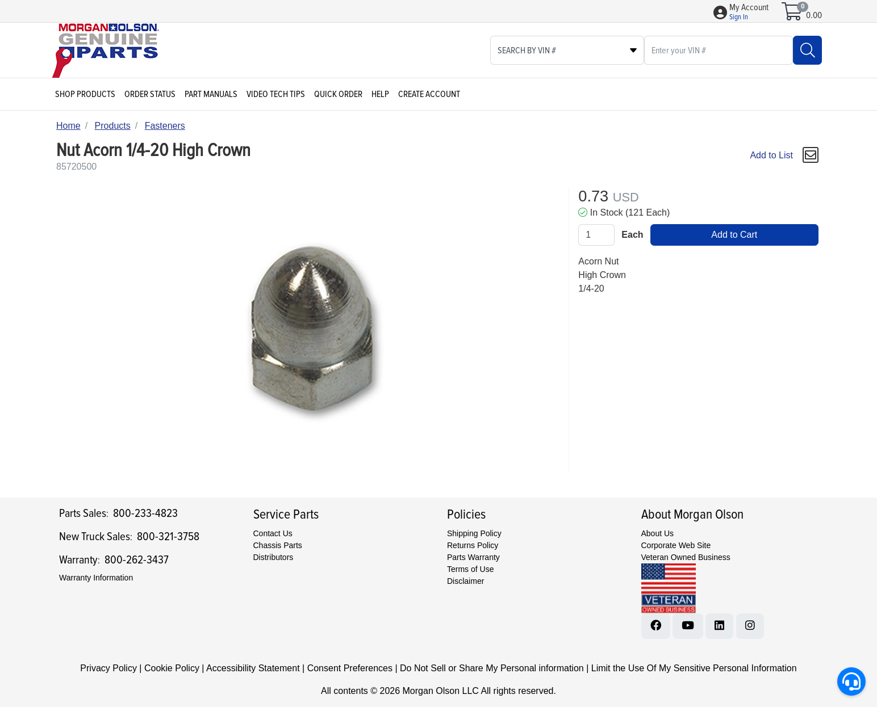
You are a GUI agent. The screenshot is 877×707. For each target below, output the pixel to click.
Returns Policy (472, 545)
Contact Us (273, 533)
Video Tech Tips (276, 94)
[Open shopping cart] (793, 15)
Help (380, 94)
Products (113, 126)
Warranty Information (96, 577)
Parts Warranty (473, 557)
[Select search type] (567, 50)
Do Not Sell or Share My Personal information (492, 668)
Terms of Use (470, 569)
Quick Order (338, 94)
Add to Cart (734, 234)
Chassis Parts (277, 545)
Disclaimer (465, 581)
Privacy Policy (108, 668)
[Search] (807, 50)
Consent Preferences (349, 668)
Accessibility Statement (253, 668)
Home (68, 126)
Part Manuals (211, 94)
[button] (749, 12)
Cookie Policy (171, 668)
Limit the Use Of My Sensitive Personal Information (694, 668)
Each (632, 234)
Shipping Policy (474, 533)
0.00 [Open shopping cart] (814, 15)
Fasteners (165, 126)
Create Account (429, 94)
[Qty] (596, 235)
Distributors (273, 557)
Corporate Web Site (676, 545)
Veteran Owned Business (685, 557)
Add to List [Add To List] (771, 155)
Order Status (150, 94)
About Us (657, 533)
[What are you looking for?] (718, 50)
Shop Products (85, 94)
